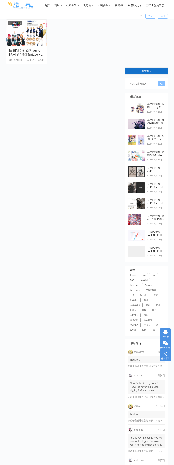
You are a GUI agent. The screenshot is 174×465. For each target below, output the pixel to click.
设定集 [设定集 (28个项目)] (133, 282)
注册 (162, 27)
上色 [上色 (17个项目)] (132, 247)
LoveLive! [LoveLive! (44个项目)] (134, 237)
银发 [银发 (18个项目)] (144, 282)
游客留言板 (67, 453)
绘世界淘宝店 (127, 16)
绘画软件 (75, 16)
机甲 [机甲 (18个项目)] (154, 262)
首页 (19, 16)
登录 (150, 27)
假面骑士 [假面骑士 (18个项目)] (144, 247)
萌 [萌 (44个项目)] (157, 277)
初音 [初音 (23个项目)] (156, 247)
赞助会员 (107, 16)
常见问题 (53, 453)
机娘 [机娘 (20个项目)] (144, 262)
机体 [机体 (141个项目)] (158, 257)
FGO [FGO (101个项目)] (132, 232)
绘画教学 (44, 16)
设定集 (60, 16)
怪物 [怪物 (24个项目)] (148, 257)
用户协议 (107, 453)
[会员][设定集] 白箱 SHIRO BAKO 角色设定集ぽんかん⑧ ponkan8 (24, 50)
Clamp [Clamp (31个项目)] (133, 227)
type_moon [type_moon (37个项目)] (135, 242)
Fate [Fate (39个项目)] (153, 227)
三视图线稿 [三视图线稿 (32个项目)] (151, 242)
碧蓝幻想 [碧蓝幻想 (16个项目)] (134, 272)
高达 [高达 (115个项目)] (154, 282)
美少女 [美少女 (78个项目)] (147, 277)
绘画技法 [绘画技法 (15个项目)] (134, 277)
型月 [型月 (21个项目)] (146, 252)
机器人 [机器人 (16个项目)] (133, 262)
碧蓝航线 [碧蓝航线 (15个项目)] (148, 272)
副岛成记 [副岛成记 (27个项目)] (134, 252)
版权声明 (81, 453)
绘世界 (112, 457)
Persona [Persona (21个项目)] (148, 237)
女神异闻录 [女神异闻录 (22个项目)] (135, 257)
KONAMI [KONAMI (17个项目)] (144, 232)
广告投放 (94, 453)
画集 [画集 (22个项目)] (146, 267)
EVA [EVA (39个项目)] (144, 227)
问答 (91, 16)
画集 (29, 16)
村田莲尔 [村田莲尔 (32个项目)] (134, 267)
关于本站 (120, 453)
